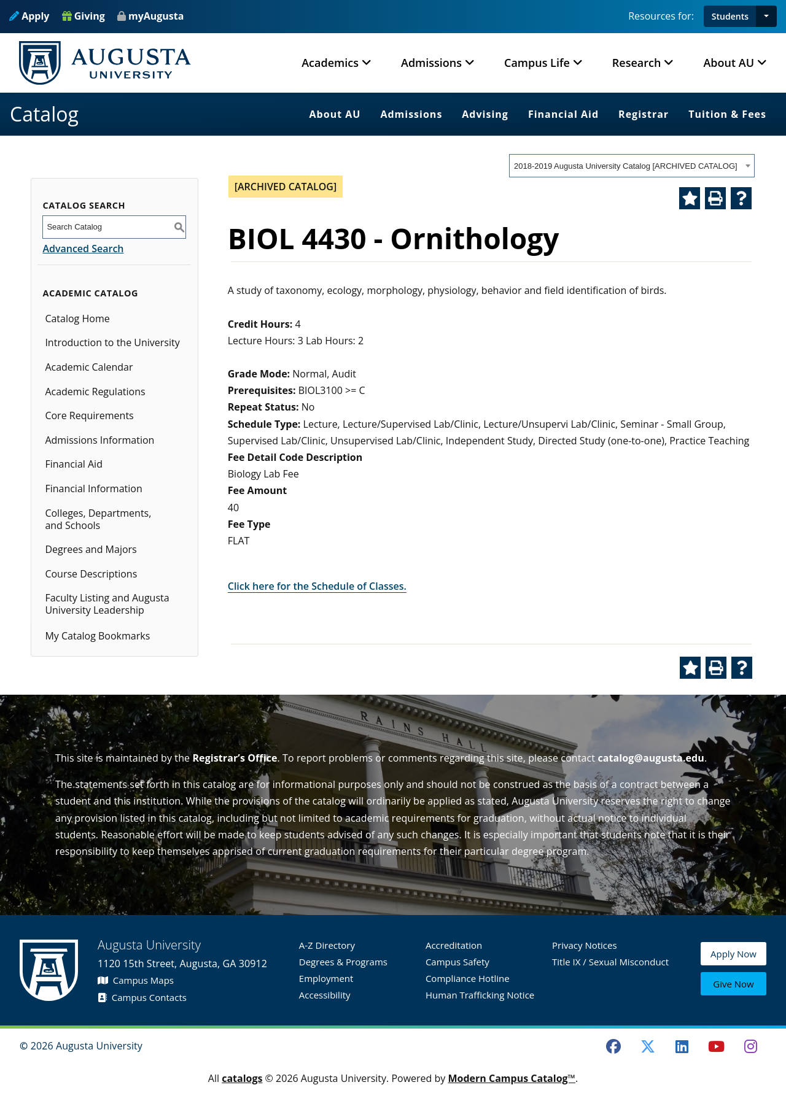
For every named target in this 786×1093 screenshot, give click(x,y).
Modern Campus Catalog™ (511, 1078)
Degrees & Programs (343, 962)
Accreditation (454, 945)
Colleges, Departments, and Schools (98, 519)
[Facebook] (613, 1046)
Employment (326, 978)
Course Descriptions (91, 574)
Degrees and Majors (90, 549)
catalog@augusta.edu (650, 758)
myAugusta (156, 16)
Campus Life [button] (537, 62)
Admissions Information (99, 440)
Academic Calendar (89, 367)
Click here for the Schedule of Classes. (317, 586)
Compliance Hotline (468, 978)
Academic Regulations (95, 391)
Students (730, 16)
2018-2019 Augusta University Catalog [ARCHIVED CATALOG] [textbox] (625, 166)
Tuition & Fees (727, 114)
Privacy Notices (584, 945)
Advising (485, 114)
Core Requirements (89, 415)
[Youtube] (717, 1046)
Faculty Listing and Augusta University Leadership (107, 604)
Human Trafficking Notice (480, 995)
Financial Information (93, 488)
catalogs (242, 1078)
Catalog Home (77, 318)
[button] (766, 16)
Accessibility (325, 995)
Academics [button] (330, 62)
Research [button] (636, 62)
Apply (29, 16)
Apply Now (733, 956)
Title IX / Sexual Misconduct (610, 962)
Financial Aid (563, 114)
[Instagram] (750, 1046)
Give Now (733, 984)
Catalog (44, 114)
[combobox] (632, 165)
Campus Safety (457, 962)
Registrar (643, 114)
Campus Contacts (142, 997)
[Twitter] (648, 1046)
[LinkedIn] (682, 1046)
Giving (83, 16)
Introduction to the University (112, 342)
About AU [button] (728, 62)
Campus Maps (136, 980)
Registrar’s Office (234, 758)
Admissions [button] (431, 62)
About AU (335, 114)
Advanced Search (82, 248)
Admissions (411, 114)
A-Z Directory (327, 945)
